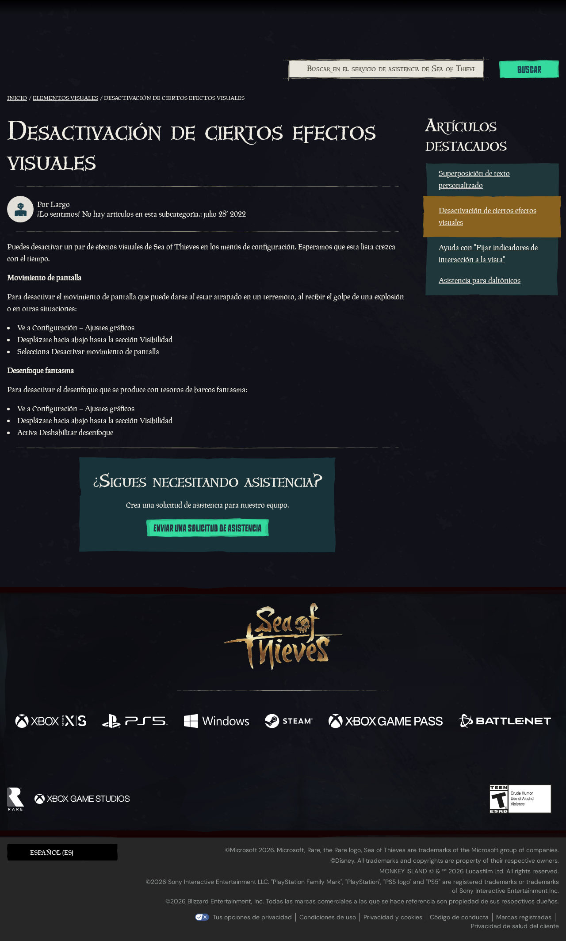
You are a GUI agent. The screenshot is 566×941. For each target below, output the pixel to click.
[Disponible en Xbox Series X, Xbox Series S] (50, 722)
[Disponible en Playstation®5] (135, 722)
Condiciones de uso (327, 917)
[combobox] (386, 69)
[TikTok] (344, 759)
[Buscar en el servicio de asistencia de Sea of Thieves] (386, 69)
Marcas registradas (523, 917)
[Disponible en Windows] (216, 722)
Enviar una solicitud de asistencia (207, 528)
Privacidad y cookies (392, 917)
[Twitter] (217, 759)
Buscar (529, 70)
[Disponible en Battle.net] (505, 722)
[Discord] (319, 761)
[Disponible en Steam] (289, 722)
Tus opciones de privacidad (252, 917)
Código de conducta (459, 917)
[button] (62, 852)
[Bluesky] (368, 760)
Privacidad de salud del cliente (515, 926)
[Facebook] (194, 758)
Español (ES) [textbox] (51, 852)
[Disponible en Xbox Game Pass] (386, 722)
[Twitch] (243, 759)
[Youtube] (281, 759)
